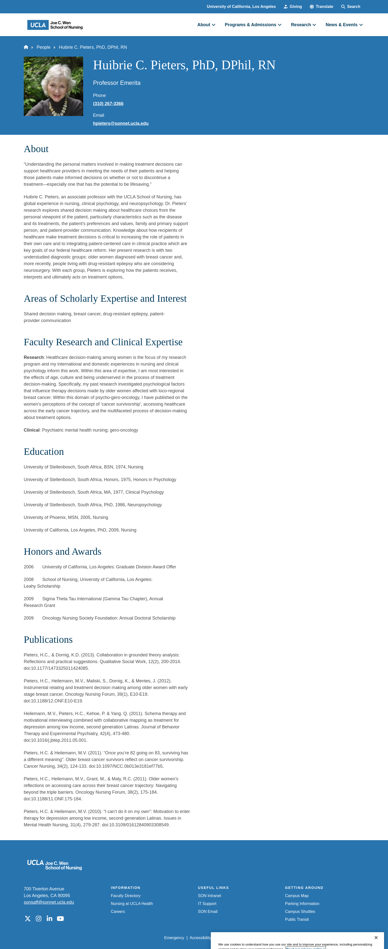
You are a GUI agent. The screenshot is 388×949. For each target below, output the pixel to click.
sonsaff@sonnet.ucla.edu (49, 902)
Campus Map (297, 896)
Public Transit (297, 919)
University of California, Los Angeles (241, 6)
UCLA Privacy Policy (235, 938)
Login (317, 938)
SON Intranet (209, 896)
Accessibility (200, 938)
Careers (118, 911)
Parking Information (302, 904)
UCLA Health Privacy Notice (282, 938)
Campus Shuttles (300, 911)
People (43, 47)
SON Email (208, 911)
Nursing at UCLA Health (132, 904)
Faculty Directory (126, 896)
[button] (321, 6)
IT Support (207, 904)
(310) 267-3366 (108, 103)
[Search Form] (350, 6)
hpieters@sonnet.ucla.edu (121, 123)
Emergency (174, 938)
